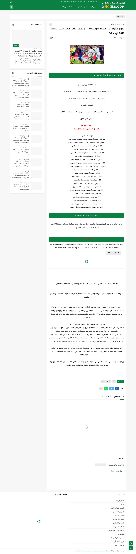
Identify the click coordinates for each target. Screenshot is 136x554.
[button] (117, 388)
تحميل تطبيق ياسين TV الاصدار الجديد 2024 (22, 106)
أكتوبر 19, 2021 (37, 49)
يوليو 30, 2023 (24, 182)
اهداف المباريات (67, 7)
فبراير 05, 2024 (24, 147)
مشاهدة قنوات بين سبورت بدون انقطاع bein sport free (20, 152)
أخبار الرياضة (92, 7)
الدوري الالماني (119, 515)
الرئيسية (120, 24)
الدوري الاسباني (118, 512)
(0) (51, 38)
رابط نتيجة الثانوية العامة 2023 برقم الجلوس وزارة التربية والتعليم (21, 187)
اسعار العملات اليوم (117, 508)
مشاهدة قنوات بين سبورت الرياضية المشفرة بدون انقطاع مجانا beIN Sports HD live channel (20, 95)
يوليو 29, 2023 (24, 171)
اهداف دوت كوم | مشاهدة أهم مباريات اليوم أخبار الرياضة (92, 551)
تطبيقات (121, 534)
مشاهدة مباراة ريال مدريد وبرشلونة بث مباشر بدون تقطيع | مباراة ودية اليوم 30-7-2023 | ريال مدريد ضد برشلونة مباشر (20, 176)
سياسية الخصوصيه (76, 1)
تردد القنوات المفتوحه (116, 530)
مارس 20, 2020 (23, 136)
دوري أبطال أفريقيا (117, 538)
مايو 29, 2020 (24, 112)
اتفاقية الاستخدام (65, 1)
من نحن (85, 1)
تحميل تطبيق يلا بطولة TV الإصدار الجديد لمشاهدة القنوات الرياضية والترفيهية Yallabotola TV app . (28, 53)
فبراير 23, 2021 (24, 124)
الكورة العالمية (106, 381)
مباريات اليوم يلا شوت (80, 7)
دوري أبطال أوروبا (118, 541)
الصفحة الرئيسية (92, 1)
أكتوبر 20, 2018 (24, 90)
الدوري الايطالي (118, 523)
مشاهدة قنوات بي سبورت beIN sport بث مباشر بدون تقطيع (21, 129)
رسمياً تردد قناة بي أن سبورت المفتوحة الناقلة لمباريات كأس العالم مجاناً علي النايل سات (21, 164)
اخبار (111, 24)
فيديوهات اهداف (118, 545)
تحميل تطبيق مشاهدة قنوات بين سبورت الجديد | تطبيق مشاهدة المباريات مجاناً (21, 140)
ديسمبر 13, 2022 (23, 159)
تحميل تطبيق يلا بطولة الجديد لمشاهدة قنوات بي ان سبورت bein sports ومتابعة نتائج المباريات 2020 (20, 117)
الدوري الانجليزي (118, 519)
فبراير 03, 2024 (24, 102)
